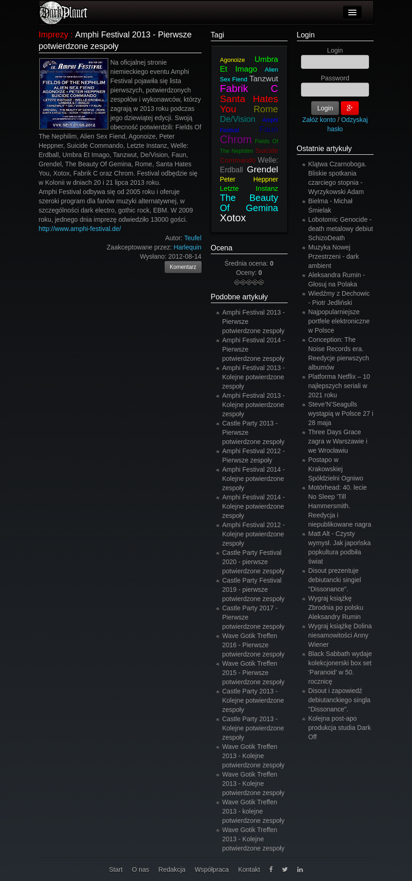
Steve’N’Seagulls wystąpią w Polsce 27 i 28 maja (341, 413)
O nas (140, 869)
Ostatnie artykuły (324, 148)
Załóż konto (319, 119)
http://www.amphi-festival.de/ (80, 228)
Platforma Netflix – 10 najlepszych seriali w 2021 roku (339, 386)
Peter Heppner (249, 179)
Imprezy (53, 34)
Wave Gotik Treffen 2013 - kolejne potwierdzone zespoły (253, 811)
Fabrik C (249, 88)
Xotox (233, 218)
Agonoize (232, 59)
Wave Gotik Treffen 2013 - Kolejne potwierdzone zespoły (253, 756)
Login (306, 35)
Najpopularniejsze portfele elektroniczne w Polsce (339, 321)
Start (116, 869)
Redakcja (172, 869)
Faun (268, 129)
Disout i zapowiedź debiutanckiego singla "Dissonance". (339, 700)
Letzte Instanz (249, 188)
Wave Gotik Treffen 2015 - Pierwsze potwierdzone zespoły (253, 673)
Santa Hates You (249, 103)
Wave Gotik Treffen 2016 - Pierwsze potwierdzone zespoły (253, 645)
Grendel (262, 169)
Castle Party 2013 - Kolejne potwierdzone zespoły (253, 700)
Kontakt (249, 869)
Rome (265, 109)
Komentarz (183, 267)
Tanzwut (263, 78)
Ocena (222, 248)
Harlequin (188, 247)
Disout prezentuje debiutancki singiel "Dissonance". (334, 580)
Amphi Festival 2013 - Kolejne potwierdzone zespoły (253, 377)
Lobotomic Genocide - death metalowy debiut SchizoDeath (340, 229)
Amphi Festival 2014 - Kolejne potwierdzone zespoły (253, 479)
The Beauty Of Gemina (249, 203)
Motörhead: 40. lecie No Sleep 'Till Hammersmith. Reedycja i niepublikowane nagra (339, 506)
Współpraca (212, 869)
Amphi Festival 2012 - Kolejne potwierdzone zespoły (253, 534)
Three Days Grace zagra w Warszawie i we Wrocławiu (338, 441)
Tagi (217, 35)
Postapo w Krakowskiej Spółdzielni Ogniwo (335, 469)
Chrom (236, 140)
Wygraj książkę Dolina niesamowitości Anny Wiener (340, 635)
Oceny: (247, 272)
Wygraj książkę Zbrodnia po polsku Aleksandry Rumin (335, 607)
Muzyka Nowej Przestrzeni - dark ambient (333, 256)
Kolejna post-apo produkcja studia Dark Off (339, 728)
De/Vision (238, 119)
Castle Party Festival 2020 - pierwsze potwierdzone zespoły (253, 562)
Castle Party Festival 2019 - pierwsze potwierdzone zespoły (253, 589)
